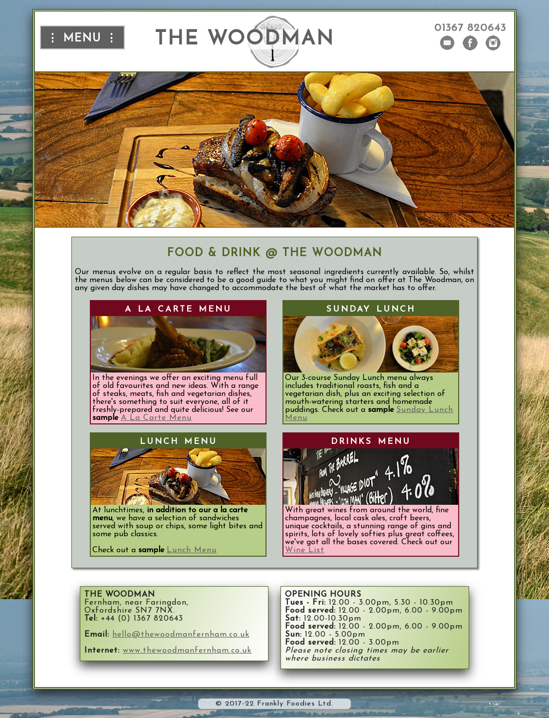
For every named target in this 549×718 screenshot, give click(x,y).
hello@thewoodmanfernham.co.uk (181, 635)
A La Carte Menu (156, 418)
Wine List (304, 550)
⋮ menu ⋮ (82, 37)
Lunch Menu (192, 550)
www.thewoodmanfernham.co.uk (187, 651)
